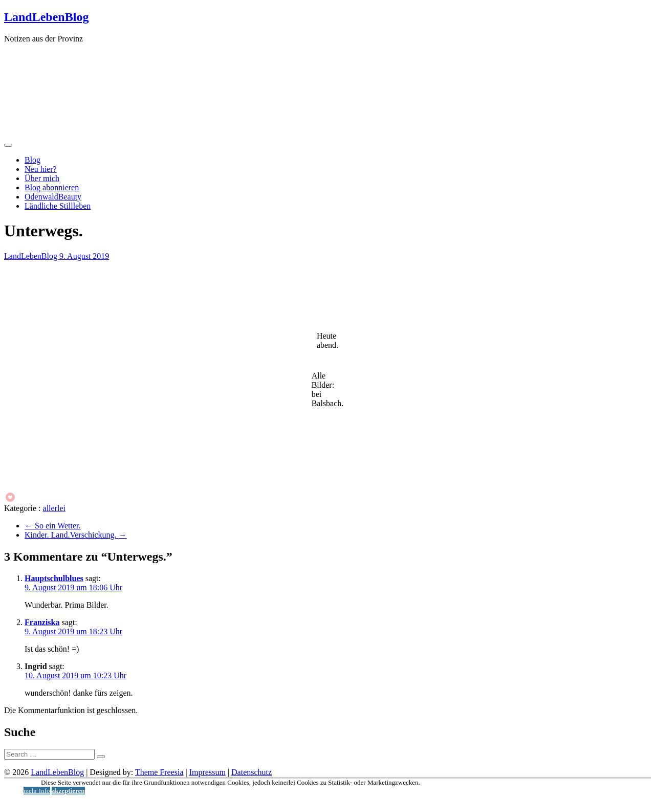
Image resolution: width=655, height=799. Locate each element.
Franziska (42, 622)
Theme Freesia (159, 772)
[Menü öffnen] (8, 145)
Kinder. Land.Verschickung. (76, 534)
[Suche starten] (101, 756)
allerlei (54, 508)
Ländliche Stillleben (58, 206)
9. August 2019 (84, 256)
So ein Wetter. (53, 525)
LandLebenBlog (46, 17)
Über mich (42, 178)
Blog (32, 160)
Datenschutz (251, 772)
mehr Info (37, 790)
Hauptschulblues (54, 578)
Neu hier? (41, 169)
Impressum (207, 772)
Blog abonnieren (52, 187)
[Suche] (49, 754)
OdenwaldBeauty (53, 196)
